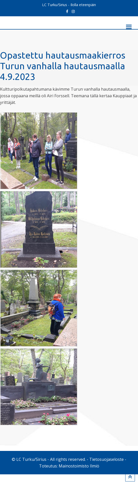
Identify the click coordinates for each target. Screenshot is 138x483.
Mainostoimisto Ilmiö (79, 474)
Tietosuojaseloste (106, 468)
